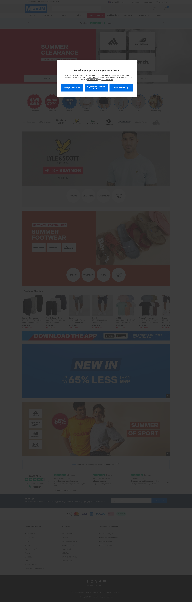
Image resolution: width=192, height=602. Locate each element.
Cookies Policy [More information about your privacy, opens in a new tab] (107, 80)
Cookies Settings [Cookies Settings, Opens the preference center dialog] (121, 88)
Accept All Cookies (72, 88)
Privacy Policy (92, 80)
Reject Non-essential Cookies (96, 88)
